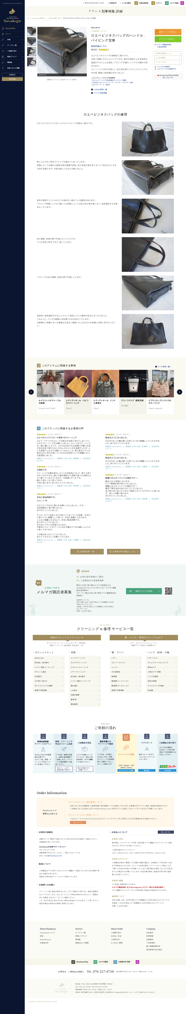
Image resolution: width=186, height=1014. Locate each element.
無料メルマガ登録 (143, 591)
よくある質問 (126, 3)
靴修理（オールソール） (120, 686)
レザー (114, 658)
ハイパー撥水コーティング (44, 667)
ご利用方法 (115, 939)
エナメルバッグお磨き (156, 686)
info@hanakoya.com (53, 856)
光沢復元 (38, 676)
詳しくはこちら (168, 77)
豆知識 (150, 690)
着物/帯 (74, 699)
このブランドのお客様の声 (166, 69)
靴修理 (114, 676)
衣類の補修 (75, 695)
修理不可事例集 (118, 690)
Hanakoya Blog (79, 962)
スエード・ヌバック (118, 663)
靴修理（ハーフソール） (120, 681)
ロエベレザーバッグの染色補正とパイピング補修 (109, 80)
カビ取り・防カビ (41, 681)
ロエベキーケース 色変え (101, 85)
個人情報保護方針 (153, 946)
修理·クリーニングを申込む (167, 32)
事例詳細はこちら (99, 46)
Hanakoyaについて (47, 933)
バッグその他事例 (163, 67)
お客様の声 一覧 (87, 552)
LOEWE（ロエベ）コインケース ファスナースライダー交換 (112, 82)
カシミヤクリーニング (79, 663)
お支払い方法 (116, 936)
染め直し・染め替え (42, 663)
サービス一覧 (80, 933)
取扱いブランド (81, 936)
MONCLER (39, 658)
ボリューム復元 (40, 672)
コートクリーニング (78, 658)
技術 (41, 936)
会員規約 (149, 939)
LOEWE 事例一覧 (54, 18)
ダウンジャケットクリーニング (94, 3)
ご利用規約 (150, 943)
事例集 (78, 939)
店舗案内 (12, 75)
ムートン (115, 667)
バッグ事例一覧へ (164, 367)
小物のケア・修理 (154, 672)
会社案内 (149, 933)
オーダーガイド (161, 62)
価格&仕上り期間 (82, 943)
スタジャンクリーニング (79, 667)
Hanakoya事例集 (38, 18)
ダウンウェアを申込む (166, 39)
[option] (62, 51)
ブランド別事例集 (100, 93)
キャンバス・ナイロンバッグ (158, 663)
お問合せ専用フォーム (164, 53)
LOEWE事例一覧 (100, 89)
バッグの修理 (153, 676)
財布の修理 (152, 681)
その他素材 (116, 672)
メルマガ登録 (172, 3)
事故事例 (74, 704)
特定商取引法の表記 (154, 950)
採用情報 (12, 79)
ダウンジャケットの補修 (44, 686)
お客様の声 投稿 (121, 962)
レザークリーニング (78, 672)
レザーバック (153, 658)
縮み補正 (74, 686)
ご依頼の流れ (116, 933)
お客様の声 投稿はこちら (124, 552)
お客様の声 (113, 3)
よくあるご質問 (117, 943)
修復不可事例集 (41, 690)
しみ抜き (74, 690)
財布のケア (152, 667)
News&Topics (45, 939)
